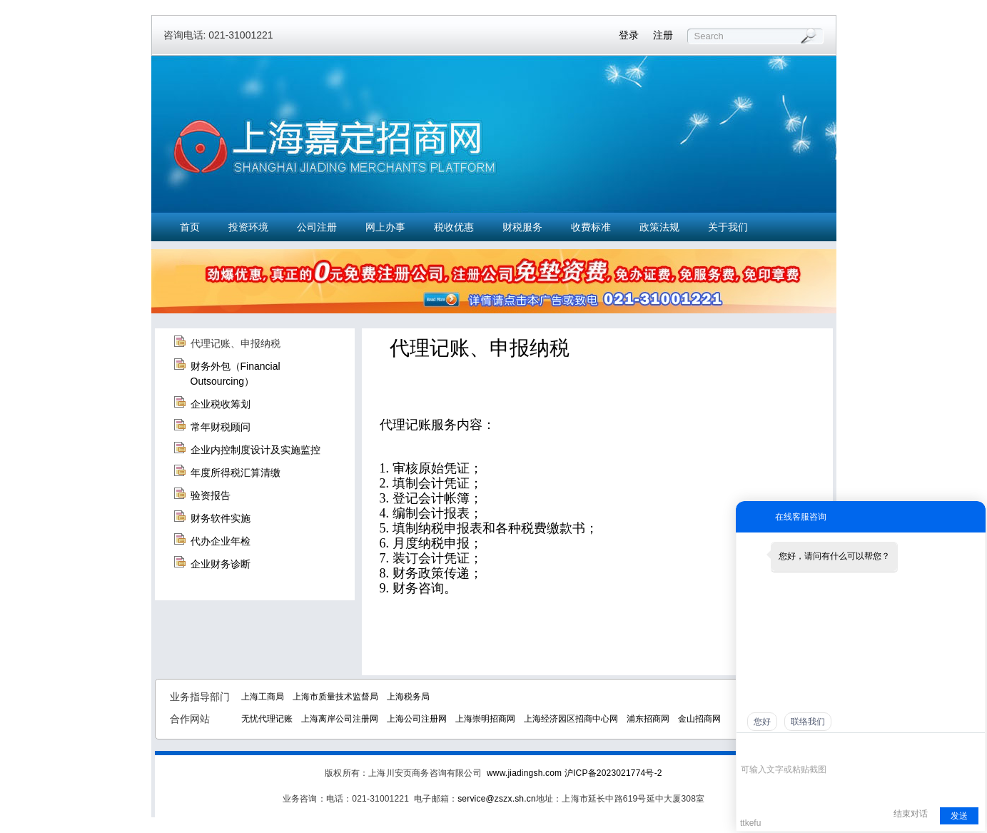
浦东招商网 (648, 719)
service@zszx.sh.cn (496, 799)
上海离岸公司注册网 (339, 719)
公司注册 (317, 227)
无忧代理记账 (267, 719)
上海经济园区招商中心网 (571, 719)
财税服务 (522, 227)
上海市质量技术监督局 (335, 697)
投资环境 (248, 227)
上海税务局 (408, 697)
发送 (959, 816)
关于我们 (728, 227)
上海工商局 (262, 697)
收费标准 (591, 227)
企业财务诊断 (220, 564)
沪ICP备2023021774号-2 (613, 773)
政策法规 (659, 227)
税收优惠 (454, 227)
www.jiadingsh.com (524, 773)
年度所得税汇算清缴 (235, 472)
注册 (663, 35)
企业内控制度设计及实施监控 (255, 449)
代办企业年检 (220, 541)
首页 (190, 227)
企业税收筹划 (220, 404)
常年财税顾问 (220, 427)
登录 (629, 35)
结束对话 (911, 814)
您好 (762, 722)
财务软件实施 (220, 518)
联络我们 (808, 722)
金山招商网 (699, 719)
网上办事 (385, 227)
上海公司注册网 (417, 719)
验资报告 (211, 495)
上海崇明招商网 (485, 719)
